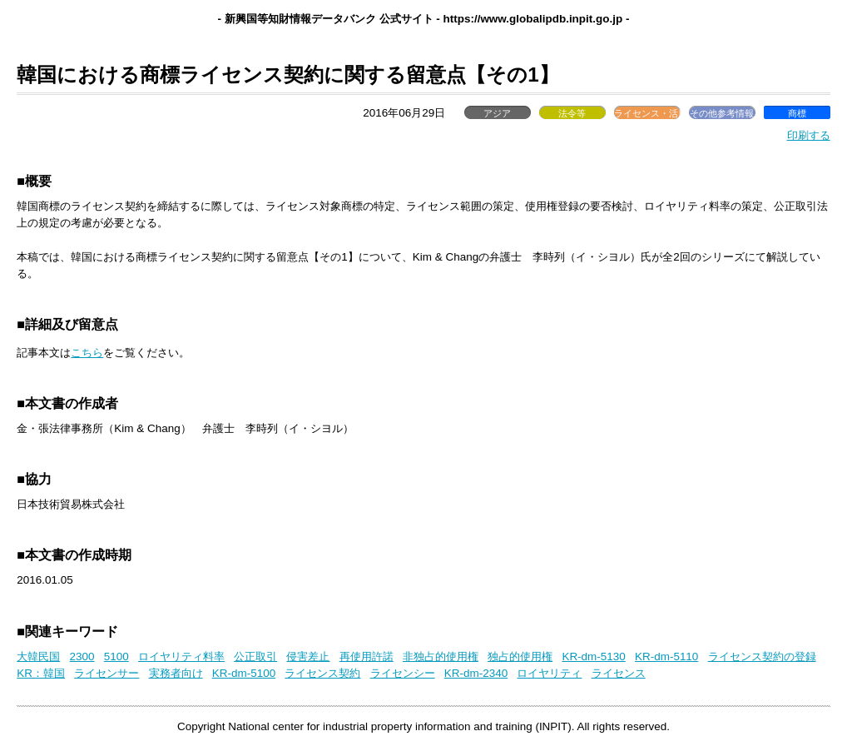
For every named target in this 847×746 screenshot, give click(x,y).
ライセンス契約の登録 (762, 656)
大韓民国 (38, 656)
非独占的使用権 (440, 656)
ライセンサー (106, 673)
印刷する (808, 135)
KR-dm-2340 (476, 673)
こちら (87, 352)
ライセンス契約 (322, 673)
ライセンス (619, 673)
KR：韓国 (41, 673)
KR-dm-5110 (666, 656)
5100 (116, 656)
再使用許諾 (366, 656)
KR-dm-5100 (243, 673)
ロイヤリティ (549, 673)
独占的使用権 (520, 656)
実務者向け (176, 673)
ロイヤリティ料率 (181, 656)
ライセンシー (402, 673)
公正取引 (255, 656)
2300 (82, 656)
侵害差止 (307, 656)
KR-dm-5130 (593, 656)
